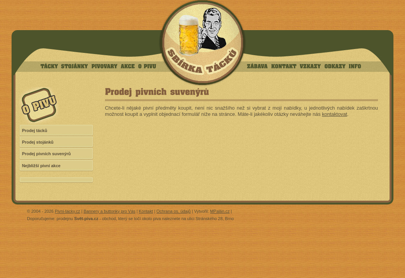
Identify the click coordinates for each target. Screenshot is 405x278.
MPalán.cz (220, 211)
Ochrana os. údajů (174, 211)
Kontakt (146, 211)
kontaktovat (334, 114)
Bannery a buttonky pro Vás (109, 211)
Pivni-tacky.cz (67, 211)
